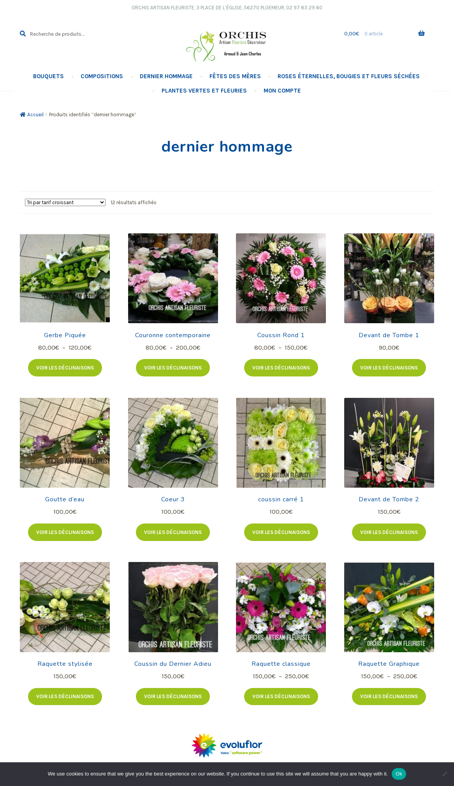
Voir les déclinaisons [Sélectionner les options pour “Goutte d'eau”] (65, 532)
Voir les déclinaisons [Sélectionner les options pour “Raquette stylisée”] (65, 696)
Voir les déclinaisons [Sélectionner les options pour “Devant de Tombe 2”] (389, 532)
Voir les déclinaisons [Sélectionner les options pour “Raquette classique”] (281, 696)
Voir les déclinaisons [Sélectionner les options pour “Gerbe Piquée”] (65, 368)
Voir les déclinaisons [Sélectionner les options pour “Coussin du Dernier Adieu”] (173, 696)
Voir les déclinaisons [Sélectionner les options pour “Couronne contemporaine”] (173, 368)
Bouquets (48, 76)
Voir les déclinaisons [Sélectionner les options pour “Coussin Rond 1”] (281, 368)
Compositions (102, 76)
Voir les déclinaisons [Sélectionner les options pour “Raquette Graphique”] (389, 696)
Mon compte (282, 90)
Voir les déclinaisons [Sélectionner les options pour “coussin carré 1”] (281, 532)
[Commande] (65, 202)
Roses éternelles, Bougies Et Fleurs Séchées (349, 76)
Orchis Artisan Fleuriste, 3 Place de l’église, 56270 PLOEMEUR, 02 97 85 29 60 (227, 8)
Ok (399, 774)
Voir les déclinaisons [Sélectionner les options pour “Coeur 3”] (173, 532)
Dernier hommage (166, 76)
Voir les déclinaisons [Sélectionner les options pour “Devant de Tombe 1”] (389, 368)
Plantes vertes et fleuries (204, 90)
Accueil (35, 114)
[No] (444, 774)
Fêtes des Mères (235, 76)
